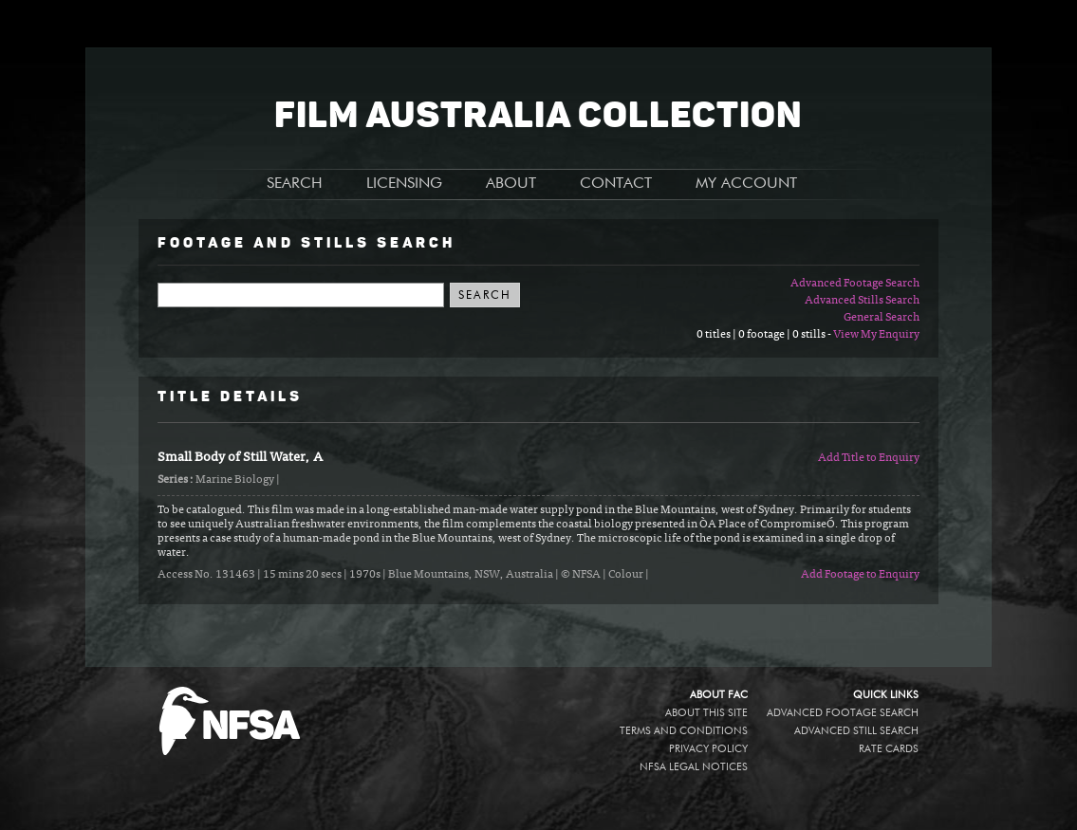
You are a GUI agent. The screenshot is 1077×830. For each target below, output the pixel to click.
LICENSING (404, 184)
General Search (881, 317)
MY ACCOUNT (746, 184)
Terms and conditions (684, 731)
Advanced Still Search (856, 731)
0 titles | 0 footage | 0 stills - (764, 335)
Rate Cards (889, 749)
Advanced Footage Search (854, 283)
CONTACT (616, 184)
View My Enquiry (876, 335)
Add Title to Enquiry (868, 458)
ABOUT (511, 184)
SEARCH (295, 184)
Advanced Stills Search (862, 300)
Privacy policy (708, 749)
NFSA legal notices (694, 767)
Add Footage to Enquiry (860, 575)
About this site (706, 713)
